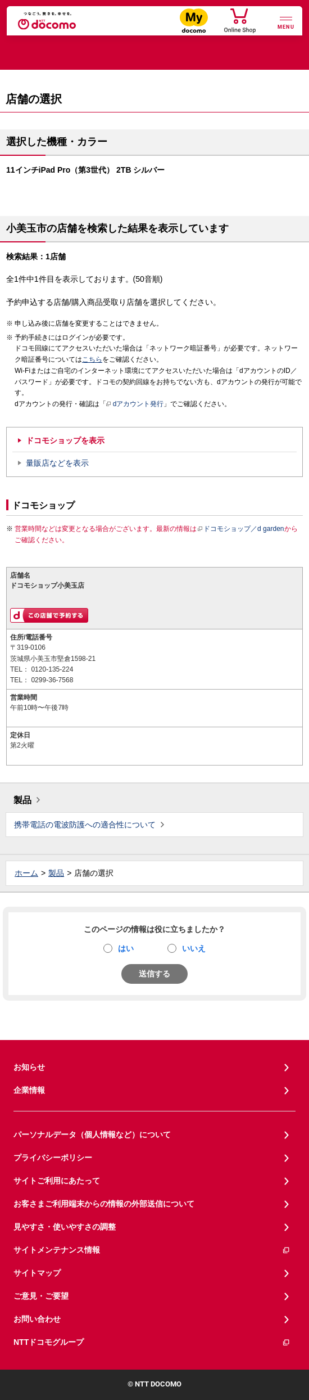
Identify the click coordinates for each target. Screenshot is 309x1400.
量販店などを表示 (57, 462)
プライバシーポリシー (52, 1157)
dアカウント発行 (135, 404)
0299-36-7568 (52, 680)
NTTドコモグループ (151, 1342)
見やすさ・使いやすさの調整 (64, 1226)
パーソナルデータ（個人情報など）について (92, 1134)
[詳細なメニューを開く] (286, 21)
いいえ (194, 948)
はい (126, 948)
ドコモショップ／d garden (240, 529)
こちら (92, 359)
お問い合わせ (37, 1319)
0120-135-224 (52, 669)
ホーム (26, 872)
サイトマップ (37, 1272)
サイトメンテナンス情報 (151, 1250)
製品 (22, 800)
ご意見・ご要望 (41, 1295)
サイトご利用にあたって (56, 1180)
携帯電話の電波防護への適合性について (85, 824)
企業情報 (29, 1090)
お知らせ (29, 1067)
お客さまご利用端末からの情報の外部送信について (103, 1203)
